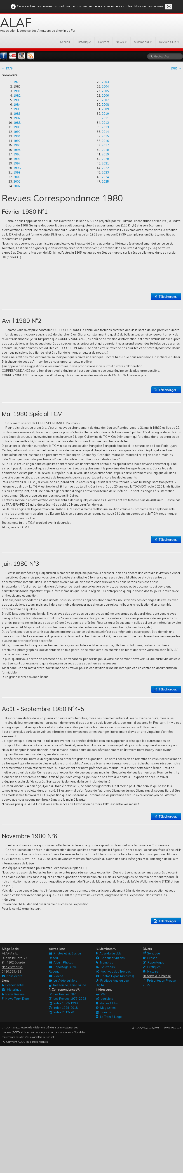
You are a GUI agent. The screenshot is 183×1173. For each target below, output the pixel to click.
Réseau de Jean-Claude (67, 985)
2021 (105, 163)
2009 (105, 109)
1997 (17, 163)
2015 (105, 136)
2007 (105, 100)
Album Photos (61, 962)
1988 (17, 122)
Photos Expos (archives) (115, 976)
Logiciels (104, 998)
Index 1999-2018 (63, 1007)
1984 (17, 104)
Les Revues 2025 (63, 994)
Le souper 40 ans (110, 958)
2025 (105, 181)
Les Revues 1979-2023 (67, 998)
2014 (105, 131)
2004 (105, 86)
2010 (105, 113)
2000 (17, 177)
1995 (17, 154)
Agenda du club (108, 953)
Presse (150, 958)
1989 (17, 127)
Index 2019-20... (62, 1012)
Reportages (153, 962)
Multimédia (143, 42)
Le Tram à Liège (109, 1016)
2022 (105, 168)
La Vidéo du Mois (63, 980)
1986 (17, 113)
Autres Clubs (107, 1003)
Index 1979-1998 (63, 1003)
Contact (103, 42)
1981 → (175, 68)
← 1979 (7, 68)
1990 (17, 131)
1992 (17, 141)
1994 (17, 150)
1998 (17, 168)
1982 (17, 95)
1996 (17, 159)
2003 (105, 82)
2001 (17, 181)
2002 (17, 186)
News (121, 42)
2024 (105, 177)
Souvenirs (105, 967)
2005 (105, 91)
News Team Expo (15, 998)
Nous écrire (12, 976)
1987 (17, 118)
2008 (105, 104)
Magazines (106, 1007)
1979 (17, 82)
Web (101, 994)
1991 (17, 136)
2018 (105, 150)
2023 (105, 172)
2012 (105, 122)
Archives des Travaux (113, 971)
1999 (17, 172)
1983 (17, 100)
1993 (17, 145)
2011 (105, 118)
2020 (105, 159)
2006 (105, 95)
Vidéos (56, 976)
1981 (17, 91)
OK (169, 6)
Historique (84, 42)
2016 (105, 141)
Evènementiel (13, 985)
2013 (105, 127)
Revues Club (169, 42)
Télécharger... (166, 297)
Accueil (65, 42)
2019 (105, 154)
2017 (105, 145)
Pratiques (152, 967)
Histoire (150, 971)
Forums (103, 1012)
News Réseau (13, 994)
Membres (104, 962)
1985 (17, 109)
